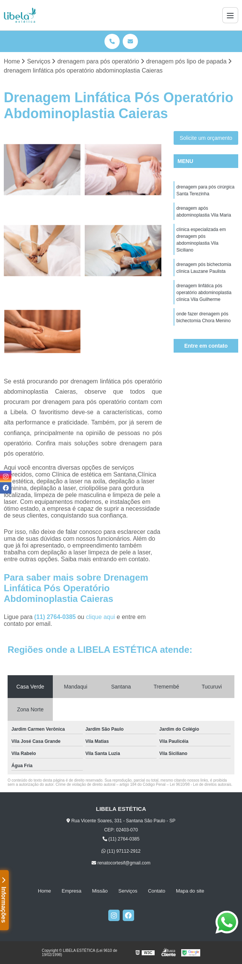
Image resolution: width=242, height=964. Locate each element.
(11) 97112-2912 (121, 851)
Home (44, 891)
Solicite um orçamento (206, 138)
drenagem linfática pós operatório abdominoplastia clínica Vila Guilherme (203, 292)
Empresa (71, 891)
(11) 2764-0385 (56, 617)
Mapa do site (190, 891)
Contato (156, 891)
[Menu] (230, 15)
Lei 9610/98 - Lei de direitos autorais (200, 784)
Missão (100, 891)
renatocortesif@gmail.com (121, 863)
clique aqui (100, 617)
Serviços (128, 891)
